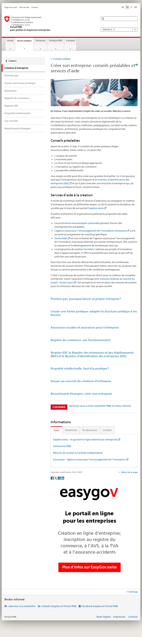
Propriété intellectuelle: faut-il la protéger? (80, 368)
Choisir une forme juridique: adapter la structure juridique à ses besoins (94, 313)
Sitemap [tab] (133, 591)
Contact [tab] (107, 430)
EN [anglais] (135, 7)
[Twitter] (56, 477)
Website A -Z (119, 29)
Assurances (10, 90)
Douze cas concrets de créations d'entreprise (81, 381)
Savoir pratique (25, 41)
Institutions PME (62, 446)
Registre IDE (11, 105)
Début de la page (129, 472)
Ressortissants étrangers (17, 128)
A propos (70, 40)
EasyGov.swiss (95, 208)
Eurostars (89, 249)
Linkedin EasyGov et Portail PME (58, 606)
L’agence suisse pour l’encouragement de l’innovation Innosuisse (90, 230)
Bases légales (104, 616)
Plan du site (24, 7)
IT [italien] (131, 7)
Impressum (119, 616)
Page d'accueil (10, 7)
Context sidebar (62, 58)
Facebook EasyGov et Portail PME (100, 606)
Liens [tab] (56, 430)
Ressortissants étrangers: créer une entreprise (81, 393)
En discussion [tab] (89, 430)
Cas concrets (11, 120)
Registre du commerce (16, 98)
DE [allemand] (122, 7)
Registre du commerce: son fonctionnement (80, 340)
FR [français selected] (127, 7)
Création (12, 60)
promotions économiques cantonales (79, 223)
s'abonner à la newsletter (22, 606)
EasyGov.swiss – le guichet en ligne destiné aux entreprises (85, 439)
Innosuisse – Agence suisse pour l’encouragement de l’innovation (89, 459)
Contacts (133, 616)
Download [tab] (71, 430)
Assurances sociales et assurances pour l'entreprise (85, 327)
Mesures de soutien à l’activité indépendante (78, 452)
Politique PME (55, 40)
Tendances (40, 40)
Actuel (10, 40)
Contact (34, 7)
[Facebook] (52, 477)
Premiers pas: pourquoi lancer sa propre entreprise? (86, 299)
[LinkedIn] (62, 477)
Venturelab (60, 238)
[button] (103, 18)
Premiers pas (11, 75)
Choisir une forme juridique (19, 83)
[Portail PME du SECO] (47, 23)
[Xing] (59, 477)
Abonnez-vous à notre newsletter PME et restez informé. (100, 405)
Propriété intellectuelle (17, 113)
